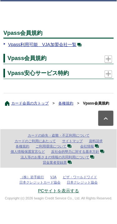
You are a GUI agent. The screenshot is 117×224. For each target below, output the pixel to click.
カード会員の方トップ (30, 103)
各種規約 (65, 103)
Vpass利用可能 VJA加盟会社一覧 (46, 44)
